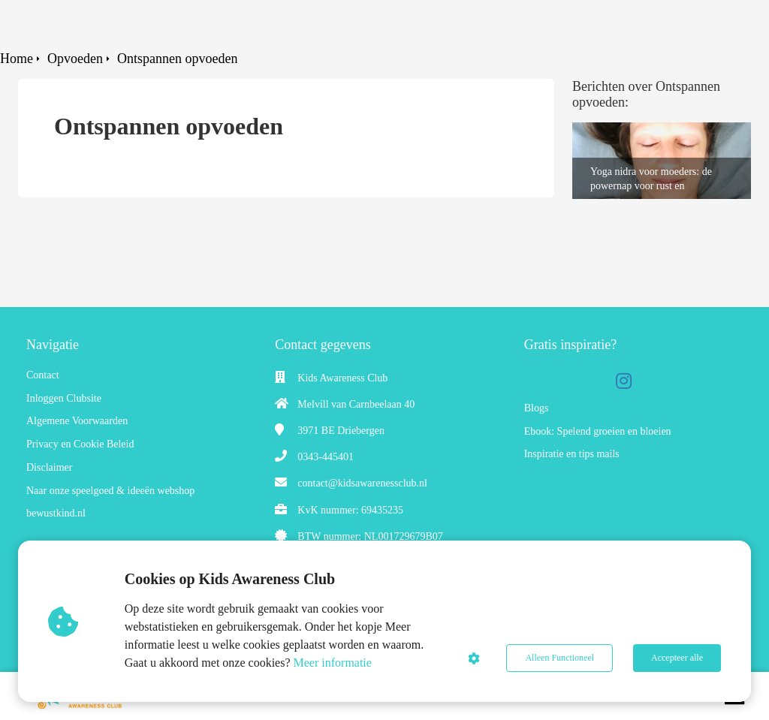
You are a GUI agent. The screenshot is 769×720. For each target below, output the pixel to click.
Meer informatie (333, 662)
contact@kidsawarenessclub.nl (362, 483)
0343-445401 (325, 456)
